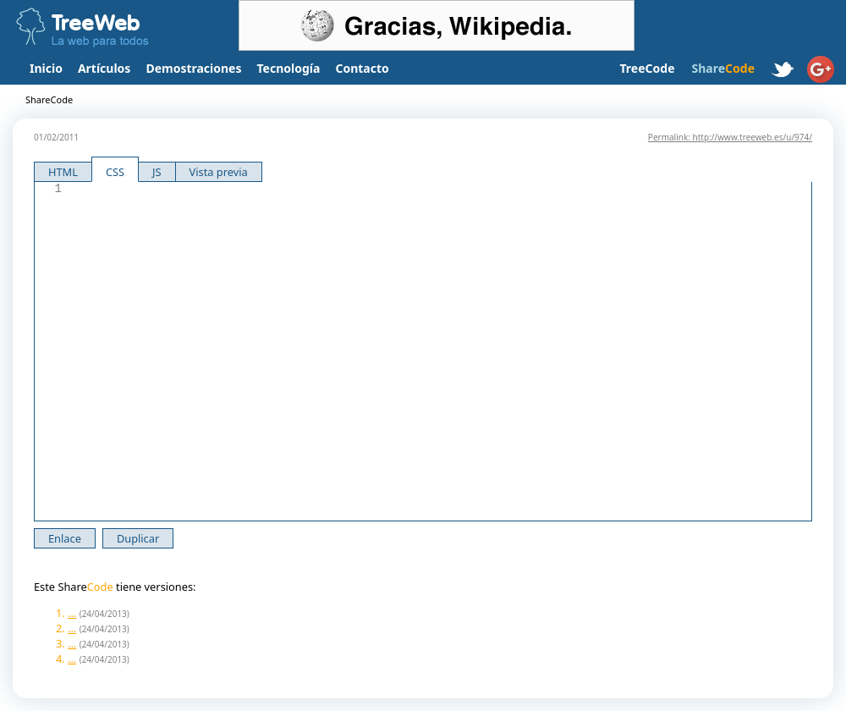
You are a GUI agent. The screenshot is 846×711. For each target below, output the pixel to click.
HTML (63, 171)
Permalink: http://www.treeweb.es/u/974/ (730, 137)
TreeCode (646, 68)
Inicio (46, 68)
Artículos (104, 68)
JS (157, 171)
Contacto (361, 68)
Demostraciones (193, 68)
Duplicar (138, 538)
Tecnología (289, 68)
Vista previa (219, 171)
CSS (115, 171)
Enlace (64, 538)
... (72, 612)
